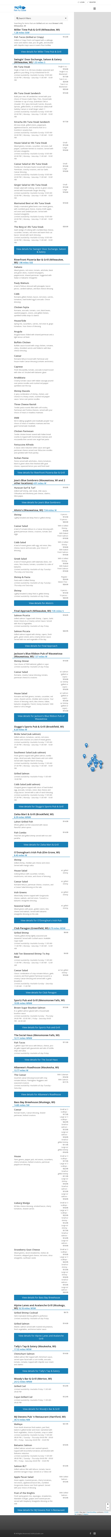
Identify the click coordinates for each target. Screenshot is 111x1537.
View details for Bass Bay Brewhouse (41, 1297)
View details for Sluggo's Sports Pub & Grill (41, 806)
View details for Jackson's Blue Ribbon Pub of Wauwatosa (41, 717)
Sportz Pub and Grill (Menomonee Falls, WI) (39, 1000)
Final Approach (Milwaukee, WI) (32, 610)
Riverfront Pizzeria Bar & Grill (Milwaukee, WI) (39, 261)
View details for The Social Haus (41, 1059)
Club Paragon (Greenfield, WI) (31, 928)
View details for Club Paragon (41, 992)
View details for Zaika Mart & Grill (41, 844)
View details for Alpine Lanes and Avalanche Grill (41, 1337)
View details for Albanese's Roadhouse (41, 1094)
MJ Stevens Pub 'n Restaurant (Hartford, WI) (40, 1416)
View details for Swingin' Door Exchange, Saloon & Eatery (41, 250)
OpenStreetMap (91, 1512)
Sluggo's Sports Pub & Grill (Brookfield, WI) (39, 726)
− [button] (108, 1508)
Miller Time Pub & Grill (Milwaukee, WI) (37, 29)
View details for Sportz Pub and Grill (41, 1027)
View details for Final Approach (41, 645)
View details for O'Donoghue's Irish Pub (41, 920)
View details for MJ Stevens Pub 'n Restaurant (41, 1510)
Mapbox (86, 1514)
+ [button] (108, 1504)
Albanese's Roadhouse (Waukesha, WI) (36, 1067)
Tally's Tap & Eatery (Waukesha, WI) (35, 1346)
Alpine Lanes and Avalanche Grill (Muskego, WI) (39, 1307)
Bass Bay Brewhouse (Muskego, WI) (34, 1102)
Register (91, 2)
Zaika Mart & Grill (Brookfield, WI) (34, 814)
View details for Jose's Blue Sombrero (41, 502)
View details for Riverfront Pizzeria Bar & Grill (41, 472)
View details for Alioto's (41, 603)
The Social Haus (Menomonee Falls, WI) (36, 1035)
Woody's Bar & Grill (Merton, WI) (33, 1378)
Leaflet (77, 1512)
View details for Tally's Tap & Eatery (41, 1370)
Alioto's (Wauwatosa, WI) (28, 510)
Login (81, 2)
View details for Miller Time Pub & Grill (41, 51)
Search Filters (23, 18)
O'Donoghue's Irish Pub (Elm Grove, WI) (37, 852)
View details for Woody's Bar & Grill (41, 1409)
